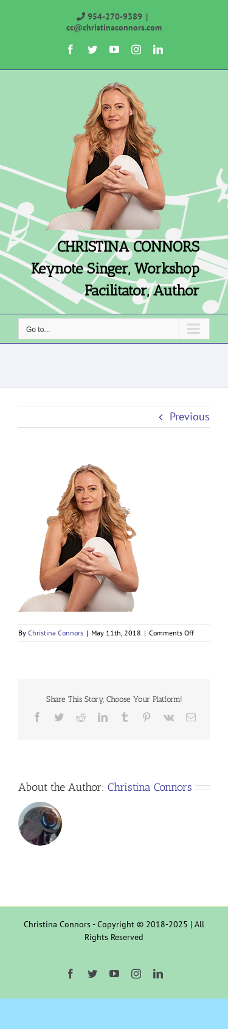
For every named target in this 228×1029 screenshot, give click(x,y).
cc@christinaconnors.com (114, 27)
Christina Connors (55, 632)
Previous (190, 416)
